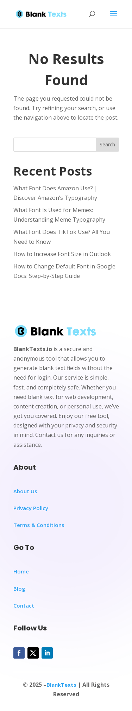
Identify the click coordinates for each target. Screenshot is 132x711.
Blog (19, 588)
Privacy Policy (30, 508)
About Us (25, 491)
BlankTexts (61, 684)
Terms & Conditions (38, 524)
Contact (23, 605)
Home (21, 571)
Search (107, 144)
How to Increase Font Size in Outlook (62, 254)
